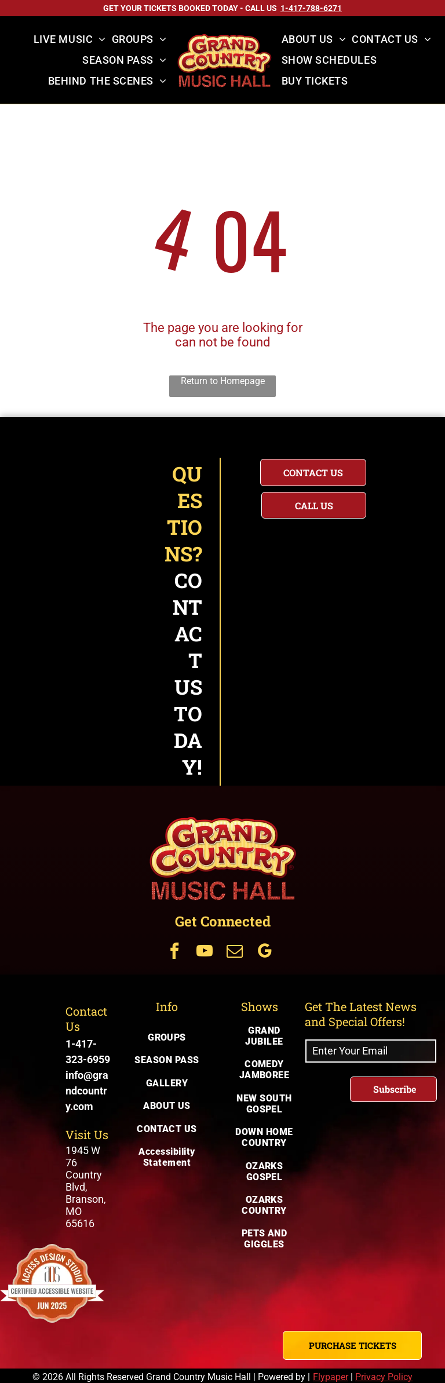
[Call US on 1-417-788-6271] (311, 8)
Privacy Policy (384, 1376)
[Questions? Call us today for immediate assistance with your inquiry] (313, 505)
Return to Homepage (223, 380)
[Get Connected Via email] (234, 952)
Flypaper (330, 1376)
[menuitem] (70, 39)
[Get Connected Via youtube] (204, 952)
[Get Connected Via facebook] (174, 952)
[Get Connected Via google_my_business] (265, 952)
